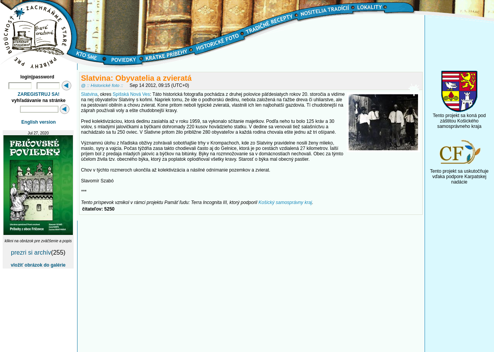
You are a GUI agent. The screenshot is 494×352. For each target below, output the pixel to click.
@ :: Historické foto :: (102, 85)
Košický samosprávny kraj (285, 202)
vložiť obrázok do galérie (38, 265)
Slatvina (89, 94)
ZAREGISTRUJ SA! (39, 94)
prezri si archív (31, 252)
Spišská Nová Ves (131, 94)
